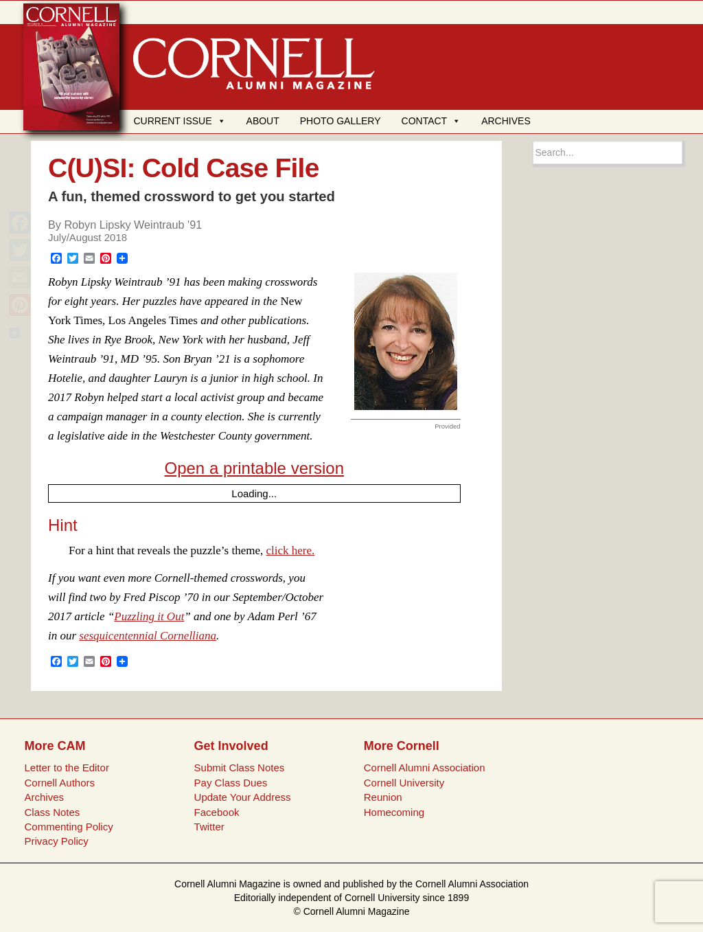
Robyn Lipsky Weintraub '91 (133, 224)
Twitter (209, 826)
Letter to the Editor (66, 767)
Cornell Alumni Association (424, 767)
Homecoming (394, 812)
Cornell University (404, 782)
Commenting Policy (68, 826)
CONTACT (431, 120)
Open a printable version (255, 468)
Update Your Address (242, 797)
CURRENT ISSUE (179, 120)
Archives (44, 797)
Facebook (217, 812)
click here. (290, 550)
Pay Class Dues (231, 782)
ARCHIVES (506, 120)
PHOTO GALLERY (340, 120)
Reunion (383, 797)
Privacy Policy (56, 841)
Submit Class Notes (239, 767)
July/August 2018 (87, 237)
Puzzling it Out (149, 616)
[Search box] (608, 152)
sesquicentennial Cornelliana (147, 635)
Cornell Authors (59, 782)
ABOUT (262, 120)
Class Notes (52, 812)
